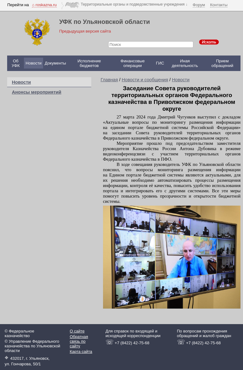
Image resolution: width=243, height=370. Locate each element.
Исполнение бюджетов (89, 63)
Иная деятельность (185, 63)
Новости (33, 63)
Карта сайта (81, 351)
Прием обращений (222, 63)
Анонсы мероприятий (36, 92)
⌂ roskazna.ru (44, 4)
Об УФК (15, 63)
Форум (199, 4)
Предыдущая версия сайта (85, 31)
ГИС (160, 63)
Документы (55, 63)
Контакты (218, 4)
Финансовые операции (132, 63)
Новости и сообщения (145, 79)
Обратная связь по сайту (79, 341)
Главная (109, 79)
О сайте (77, 331)
